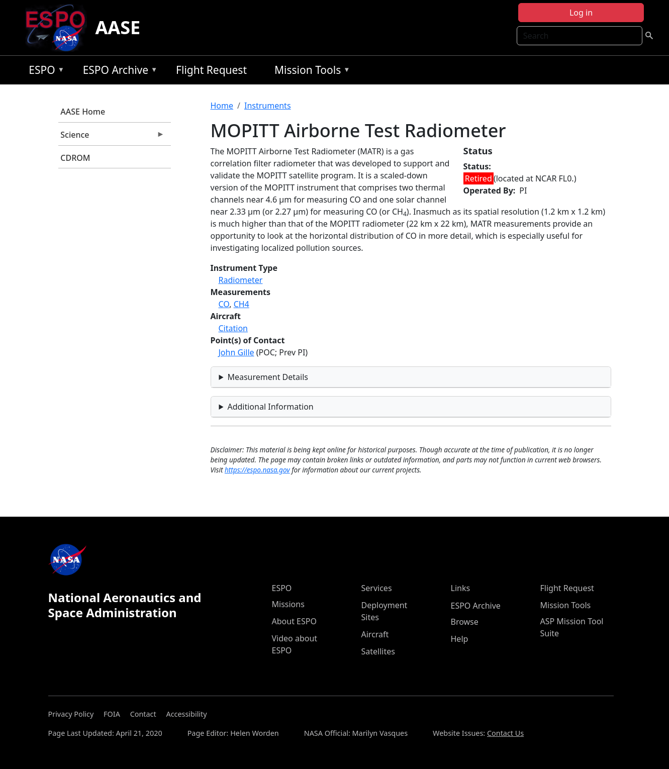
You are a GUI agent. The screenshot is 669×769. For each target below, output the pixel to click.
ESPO (44, 71)
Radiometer (241, 279)
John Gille (236, 352)
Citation (233, 328)
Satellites (378, 651)
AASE (117, 27)
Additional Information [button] (270, 406)
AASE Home (82, 111)
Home (222, 105)
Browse (465, 621)
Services (376, 588)
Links (460, 588)
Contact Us (505, 733)
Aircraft (375, 634)
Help (459, 638)
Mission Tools (309, 71)
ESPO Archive (118, 71)
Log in (581, 12)
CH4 (241, 304)
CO (224, 304)
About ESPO (294, 621)
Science (111, 137)
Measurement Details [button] (267, 376)
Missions (288, 604)
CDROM (75, 157)
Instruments (267, 105)
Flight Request (211, 70)
